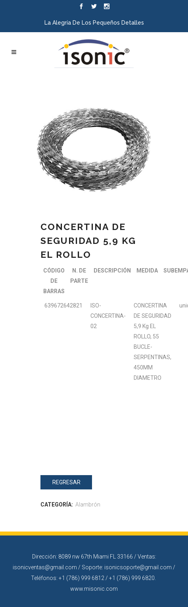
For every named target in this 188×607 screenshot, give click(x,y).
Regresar (66, 482)
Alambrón (87, 504)
